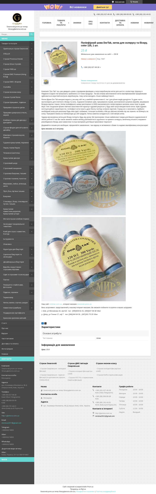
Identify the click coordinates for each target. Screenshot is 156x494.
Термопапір (8, 297)
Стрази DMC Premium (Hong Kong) (14, 75)
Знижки (77, 23)
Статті (4, 323)
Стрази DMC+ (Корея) (12, 82)
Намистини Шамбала (12, 308)
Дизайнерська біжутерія (13, 262)
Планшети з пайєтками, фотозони (13, 286)
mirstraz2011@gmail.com (11, 423)
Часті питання (7, 338)
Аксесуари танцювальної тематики (13, 225)
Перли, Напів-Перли (11, 148)
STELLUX (6, 54)
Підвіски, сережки (10, 292)
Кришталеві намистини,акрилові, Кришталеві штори (12, 211)
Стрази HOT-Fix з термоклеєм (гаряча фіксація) (80, 378)
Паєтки (6, 279)
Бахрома (7, 196)
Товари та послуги (9, 43)
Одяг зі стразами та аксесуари (16, 274)
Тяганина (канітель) (11, 153)
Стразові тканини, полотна (14, 178)
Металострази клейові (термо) (16, 219)
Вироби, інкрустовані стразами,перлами (12, 268)
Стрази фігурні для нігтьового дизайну (15, 128)
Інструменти (8, 239)
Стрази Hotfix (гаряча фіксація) (109, 375)
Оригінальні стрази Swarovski (15, 48)
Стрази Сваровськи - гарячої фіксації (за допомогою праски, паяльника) (52, 377)
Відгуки (5, 333)
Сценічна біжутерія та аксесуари (12, 255)
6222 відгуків (120, 2)
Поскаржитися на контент (85, 491)
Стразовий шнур (10, 163)
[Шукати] (31, 34)
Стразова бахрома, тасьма (14, 173)
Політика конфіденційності (106, 491)
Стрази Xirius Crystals (12, 64)
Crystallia (7, 87)
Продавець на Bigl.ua (78, 489)
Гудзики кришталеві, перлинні (16, 142)
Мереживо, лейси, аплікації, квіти (14, 184)
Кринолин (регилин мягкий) (14, 318)
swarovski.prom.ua (84, 304)
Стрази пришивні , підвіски (14, 102)
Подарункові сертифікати (14, 313)
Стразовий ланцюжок (12, 168)
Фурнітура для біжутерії (13, 249)
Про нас (5, 328)
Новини (5, 354)
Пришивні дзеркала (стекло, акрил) (15, 113)
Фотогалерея (7, 349)
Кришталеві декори (11, 158)
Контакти (105, 23)
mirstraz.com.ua (55, 304)
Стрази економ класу (12, 92)
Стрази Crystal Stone (11, 97)
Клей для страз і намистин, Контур (14, 232)
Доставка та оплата (10, 343)
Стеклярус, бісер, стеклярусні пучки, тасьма (15, 202)
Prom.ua (90, 487)
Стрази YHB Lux (9, 69)
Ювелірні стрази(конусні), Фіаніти (14, 136)
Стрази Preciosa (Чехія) (13, 59)
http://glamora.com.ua (10, 415)
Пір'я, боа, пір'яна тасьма (13, 191)
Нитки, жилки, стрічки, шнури (15, 302)
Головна (46, 23)
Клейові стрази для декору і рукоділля (15, 121)
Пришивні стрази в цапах (14, 107)
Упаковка (7, 244)
